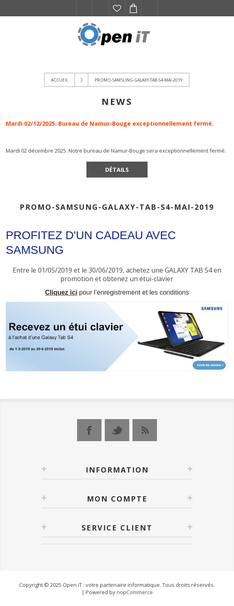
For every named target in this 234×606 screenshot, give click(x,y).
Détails (117, 169)
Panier (133, 8)
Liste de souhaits (117, 8)
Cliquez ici (61, 292)
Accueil (59, 80)
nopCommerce (135, 592)
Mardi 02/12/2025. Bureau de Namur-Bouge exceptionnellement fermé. (110, 123)
